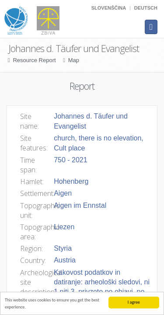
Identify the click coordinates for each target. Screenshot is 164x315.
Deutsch (145, 7)
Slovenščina (108, 7)
